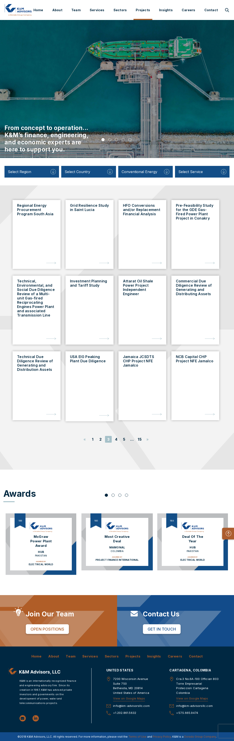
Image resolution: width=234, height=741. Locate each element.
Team (76, 10)
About (57, 10)
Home (38, 10)
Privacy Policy (162, 736)
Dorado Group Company (200, 736)
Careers (188, 10)
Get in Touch (162, 629)
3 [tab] (116, 139)
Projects (143, 10)
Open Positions (47, 629)
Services (97, 10)
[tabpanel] (117, 89)
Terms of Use (137, 736)
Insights (166, 10)
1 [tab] (103, 139)
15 (139, 439)
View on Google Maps (129, 698)
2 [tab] (109, 139)
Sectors (120, 10)
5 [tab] (129, 139)
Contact (211, 10)
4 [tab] (123, 139)
